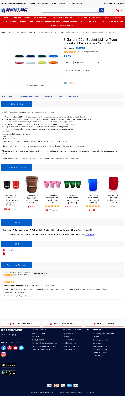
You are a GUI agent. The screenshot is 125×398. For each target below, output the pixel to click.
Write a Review (93, 52)
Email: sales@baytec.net (41, 350)
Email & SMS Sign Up (8, 335)
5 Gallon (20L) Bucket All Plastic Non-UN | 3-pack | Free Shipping (11, 200)
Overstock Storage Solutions (62, 25)
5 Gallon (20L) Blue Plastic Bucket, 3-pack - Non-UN (93, 199)
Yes (26, 296)
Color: (66, 62)
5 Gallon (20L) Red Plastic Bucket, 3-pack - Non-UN (113, 199)
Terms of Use (89, 392)
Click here (89, 234)
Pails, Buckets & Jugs (113, 17)
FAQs (54, 3)
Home (32, 3)
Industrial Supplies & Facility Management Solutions (56, 21)
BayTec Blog (43, 3)
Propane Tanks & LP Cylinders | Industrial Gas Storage (102, 21)
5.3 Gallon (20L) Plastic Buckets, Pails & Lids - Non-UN (43, 32)
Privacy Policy (78, 392)
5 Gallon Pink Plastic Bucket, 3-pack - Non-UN (52, 199)
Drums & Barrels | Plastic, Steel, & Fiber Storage (30, 17)
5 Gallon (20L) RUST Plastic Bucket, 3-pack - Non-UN (32, 199)
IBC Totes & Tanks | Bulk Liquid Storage (17, 21)
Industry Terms (9, 250)
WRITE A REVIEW (40, 273)
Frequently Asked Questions (103, 333)
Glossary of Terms (100, 346)
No (30, 296)
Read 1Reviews (82, 52)
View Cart (96, 356)
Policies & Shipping (100, 349)
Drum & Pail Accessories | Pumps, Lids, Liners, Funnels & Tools (77, 17)
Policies (96, 337)
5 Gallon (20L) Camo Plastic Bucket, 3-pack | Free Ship (73, 199)
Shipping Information (101, 340)
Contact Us (97, 343)
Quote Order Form (100, 352)
